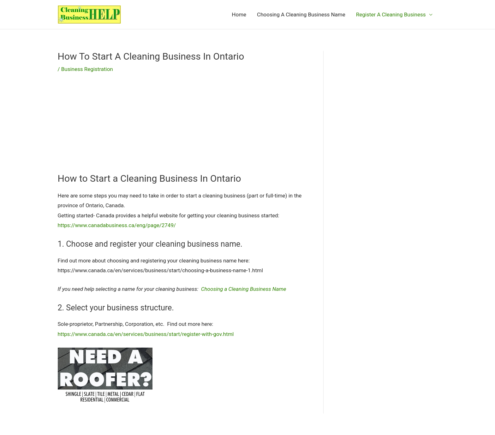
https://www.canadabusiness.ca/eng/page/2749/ (117, 225)
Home (239, 14)
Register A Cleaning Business (391, 14)
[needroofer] (105, 375)
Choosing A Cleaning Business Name (301, 14)
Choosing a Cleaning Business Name (243, 289)
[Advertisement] (181, 128)
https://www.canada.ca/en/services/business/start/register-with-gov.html (146, 334)
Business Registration (87, 69)
